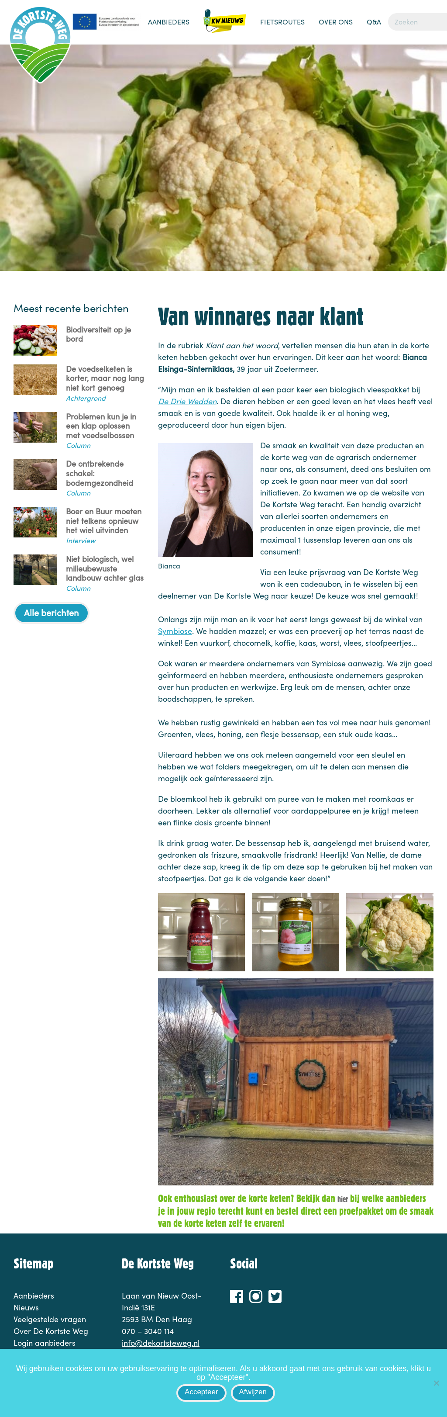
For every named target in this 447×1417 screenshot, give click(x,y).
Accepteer (201, 1392)
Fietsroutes (282, 21)
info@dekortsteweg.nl (160, 1342)
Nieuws (225, 26)
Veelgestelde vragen (50, 1319)
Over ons (336, 21)
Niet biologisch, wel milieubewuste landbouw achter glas (105, 568)
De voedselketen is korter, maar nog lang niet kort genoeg (105, 378)
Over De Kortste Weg (51, 1331)
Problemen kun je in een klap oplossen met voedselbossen (101, 426)
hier (342, 1199)
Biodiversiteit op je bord (98, 334)
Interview (80, 540)
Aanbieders (168, 21)
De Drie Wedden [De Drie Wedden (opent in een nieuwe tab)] (187, 401)
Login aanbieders (45, 1342)
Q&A (374, 21)
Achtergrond (86, 397)
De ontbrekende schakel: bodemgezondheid (99, 473)
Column (78, 445)
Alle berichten (51, 612)
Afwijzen (253, 1392)
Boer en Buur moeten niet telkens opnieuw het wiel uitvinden (103, 521)
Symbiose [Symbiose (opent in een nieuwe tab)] (175, 631)
